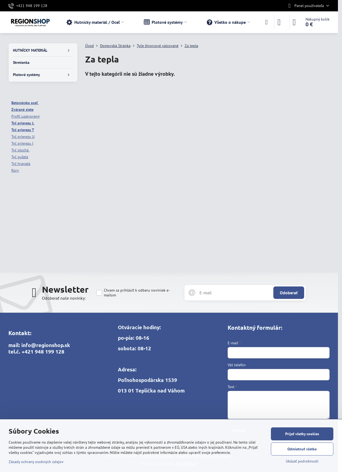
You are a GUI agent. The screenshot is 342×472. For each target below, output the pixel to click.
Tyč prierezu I (22, 143)
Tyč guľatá (19, 156)
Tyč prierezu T (22, 129)
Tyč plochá (20, 150)
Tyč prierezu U (23, 136)
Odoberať (289, 292)
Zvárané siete (22, 109)
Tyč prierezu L (22, 123)
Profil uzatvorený (25, 116)
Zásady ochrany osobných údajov (36, 461)
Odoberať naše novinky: (64, 298)
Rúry (15, 170)
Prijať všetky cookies (302, 433)
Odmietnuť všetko (302, 449)
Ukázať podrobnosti (302, 461)
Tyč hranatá (20, 163)
